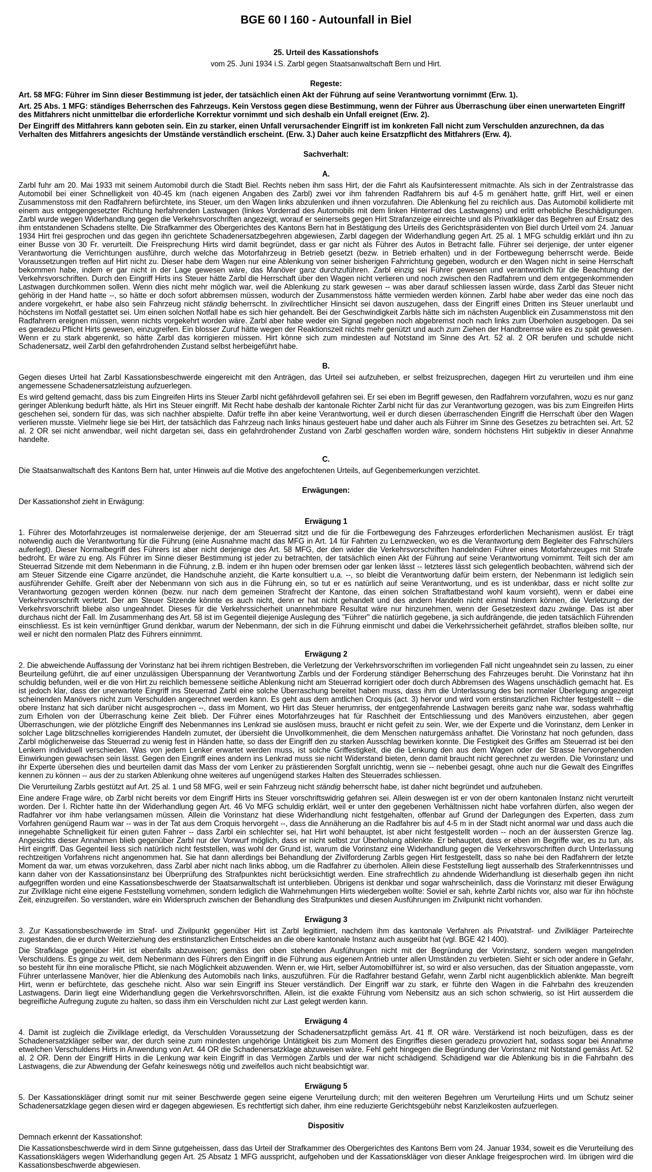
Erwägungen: (326, 490)
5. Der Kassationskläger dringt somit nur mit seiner (109, 1097)
